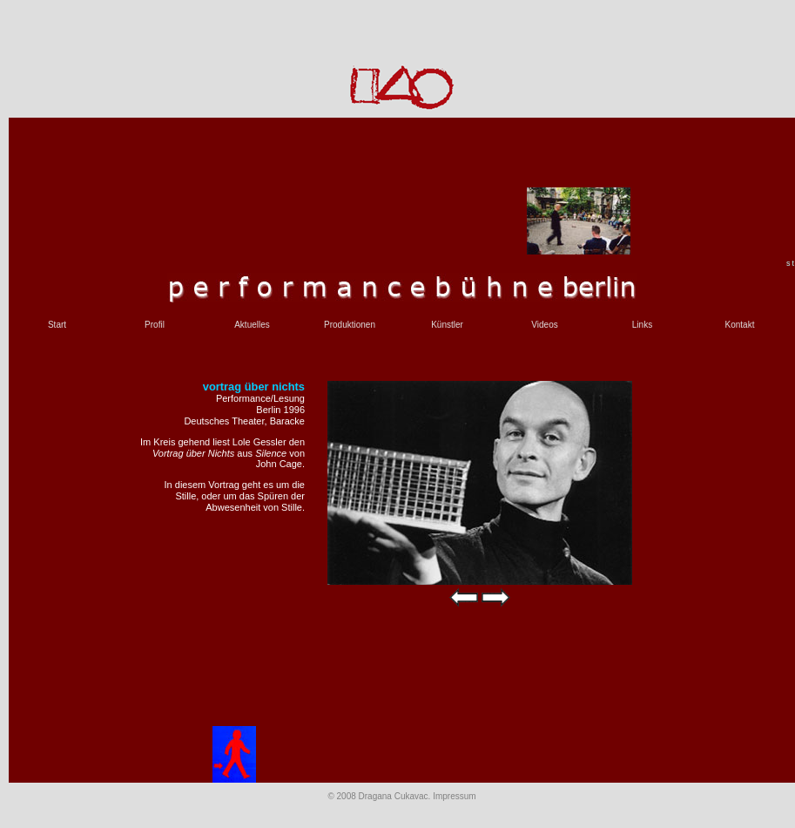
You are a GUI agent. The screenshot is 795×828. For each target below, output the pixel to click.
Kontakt (740, 324)
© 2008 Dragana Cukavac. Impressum (401, 796)
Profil (155, 324)
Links (642, 324)
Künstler (447, 324)
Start (57, 324)
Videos (544, 324)
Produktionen (349, 324)
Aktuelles (252, 324)
